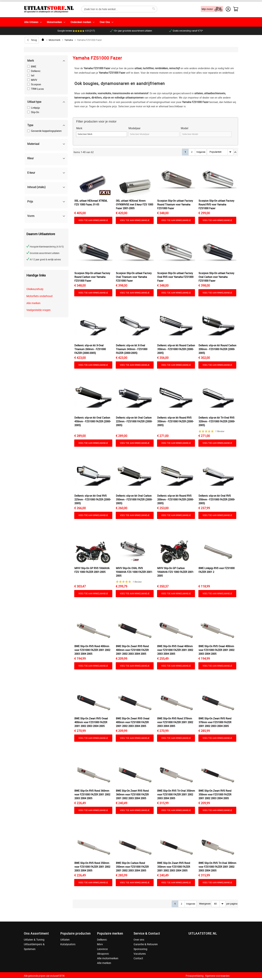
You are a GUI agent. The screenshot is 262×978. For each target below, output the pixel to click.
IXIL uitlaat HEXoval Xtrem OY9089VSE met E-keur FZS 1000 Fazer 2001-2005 (134, 204)
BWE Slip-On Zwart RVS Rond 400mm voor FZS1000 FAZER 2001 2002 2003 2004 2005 (132, 649)
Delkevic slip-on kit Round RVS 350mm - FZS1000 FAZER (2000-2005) (175, 421)
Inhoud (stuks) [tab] (36, 187)
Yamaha (68, 40)
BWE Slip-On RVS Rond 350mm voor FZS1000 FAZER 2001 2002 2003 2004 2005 (92, 866)
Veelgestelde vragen (38, 310)
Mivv (100, 944)
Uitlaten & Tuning (34, 939)
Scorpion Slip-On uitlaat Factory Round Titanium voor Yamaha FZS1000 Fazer (175, 204)
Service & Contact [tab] (147, 933)
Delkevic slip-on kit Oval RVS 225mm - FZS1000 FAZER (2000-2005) (92, 499)
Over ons (139, 939)
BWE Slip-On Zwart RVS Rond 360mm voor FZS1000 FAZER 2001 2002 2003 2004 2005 (132, 794)
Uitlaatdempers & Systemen (34, 946)
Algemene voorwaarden (217, 975)
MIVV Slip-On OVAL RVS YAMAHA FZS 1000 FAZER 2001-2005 (134, 571)
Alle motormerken (107, 958)
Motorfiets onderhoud (39, 296)
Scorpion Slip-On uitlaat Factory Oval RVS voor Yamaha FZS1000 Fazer (175, 276)
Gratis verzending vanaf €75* (186, 30)
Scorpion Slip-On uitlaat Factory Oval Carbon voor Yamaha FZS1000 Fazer (216, 276)
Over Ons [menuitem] (105, 22)
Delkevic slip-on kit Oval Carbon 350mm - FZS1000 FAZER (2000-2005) (134, 499)
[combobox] (119, 9)
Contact (138, 958)
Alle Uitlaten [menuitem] (31, 22)
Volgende (200, 152)
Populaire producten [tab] (75, 933)
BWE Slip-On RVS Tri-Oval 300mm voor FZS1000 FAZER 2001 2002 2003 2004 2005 (217, 866)
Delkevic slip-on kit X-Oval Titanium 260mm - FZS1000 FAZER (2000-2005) (90, 349)
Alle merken (33, 303)
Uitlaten (65, 939)
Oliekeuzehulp (34, 289)
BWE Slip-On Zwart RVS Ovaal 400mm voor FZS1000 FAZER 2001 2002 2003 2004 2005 (91, 722)
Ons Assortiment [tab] (36, 933)
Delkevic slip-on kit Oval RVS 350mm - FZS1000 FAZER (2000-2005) (217, 499)
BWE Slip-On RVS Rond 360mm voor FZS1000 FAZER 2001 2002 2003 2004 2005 (92, 794)
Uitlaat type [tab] (34, 102)
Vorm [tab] (30, 216)
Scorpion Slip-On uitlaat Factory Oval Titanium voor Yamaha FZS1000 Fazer (134, 276)
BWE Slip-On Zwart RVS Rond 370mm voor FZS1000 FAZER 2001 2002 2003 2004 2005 (215, 722)
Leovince (102, 949)
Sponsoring (140, 949)
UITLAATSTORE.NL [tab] (202, 933)
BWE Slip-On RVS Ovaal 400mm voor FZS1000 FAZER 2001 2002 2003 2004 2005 (175, 649)
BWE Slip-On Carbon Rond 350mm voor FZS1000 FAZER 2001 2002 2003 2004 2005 (132, 866)
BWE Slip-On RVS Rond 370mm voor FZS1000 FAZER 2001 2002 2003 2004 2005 (175, 722)
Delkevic (102, 939)
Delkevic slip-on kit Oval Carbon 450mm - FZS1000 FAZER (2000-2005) (92, 421)
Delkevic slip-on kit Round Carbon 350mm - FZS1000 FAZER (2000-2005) (176, 349)
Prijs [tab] (30, 201)
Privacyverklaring (195, 975)
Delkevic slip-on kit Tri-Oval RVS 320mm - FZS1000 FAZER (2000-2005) (217, 421)
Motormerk (54, 40)
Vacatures (140, 954)
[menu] (131, 22)
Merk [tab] (30, 60)
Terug (34, 40)
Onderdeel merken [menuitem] (80, 22)
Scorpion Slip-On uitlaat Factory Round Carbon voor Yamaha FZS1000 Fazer (92, 276)
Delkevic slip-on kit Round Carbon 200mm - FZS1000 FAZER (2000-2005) (217, 349)
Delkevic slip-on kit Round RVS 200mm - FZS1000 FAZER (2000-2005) (175, 499)
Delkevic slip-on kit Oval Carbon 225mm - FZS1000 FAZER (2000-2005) (134, 421)
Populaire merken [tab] (110, 933)
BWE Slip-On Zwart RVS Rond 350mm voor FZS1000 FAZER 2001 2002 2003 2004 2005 (215, 794)
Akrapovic (103, 954)
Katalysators (67, 944)
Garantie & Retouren (146, 944)
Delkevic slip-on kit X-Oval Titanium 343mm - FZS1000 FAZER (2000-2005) (131, 349)
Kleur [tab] (30, 158)
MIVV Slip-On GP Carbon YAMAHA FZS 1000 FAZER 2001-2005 (175, 571)
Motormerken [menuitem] (54, 22)
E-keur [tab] (31, 173)
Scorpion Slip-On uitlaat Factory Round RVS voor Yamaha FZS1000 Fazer (216, 204)
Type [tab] (30, 125)
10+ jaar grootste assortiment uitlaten (131, 30)
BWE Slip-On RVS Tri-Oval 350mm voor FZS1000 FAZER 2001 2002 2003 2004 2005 (176, 794)
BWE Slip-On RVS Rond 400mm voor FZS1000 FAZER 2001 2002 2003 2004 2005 (92, 649)
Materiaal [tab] (33, 144)
